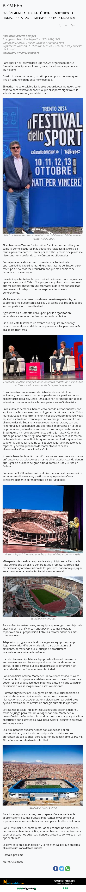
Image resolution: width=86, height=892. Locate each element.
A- (60, 25)
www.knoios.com (64, 883)
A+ (73, 25)
